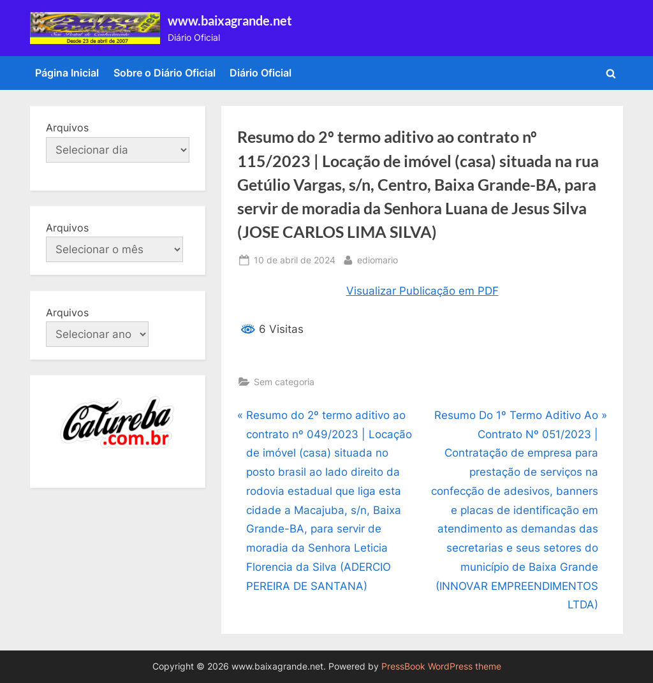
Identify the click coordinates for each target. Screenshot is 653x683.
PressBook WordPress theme (441, 666)
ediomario (377, 258)
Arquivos (67, 127)
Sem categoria (284, 381)
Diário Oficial (260, 72)
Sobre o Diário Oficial (165, 72)
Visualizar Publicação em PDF (422, 290)
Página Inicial (67, 72)
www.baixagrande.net (230, 20)
